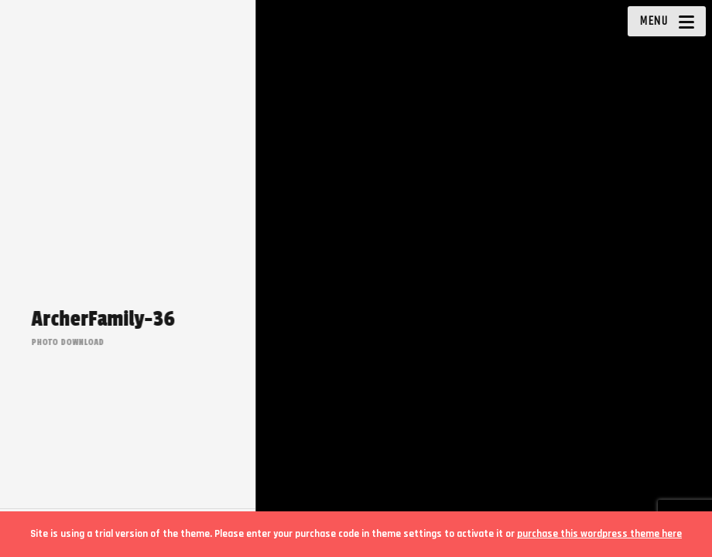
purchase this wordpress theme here (599, 534)
